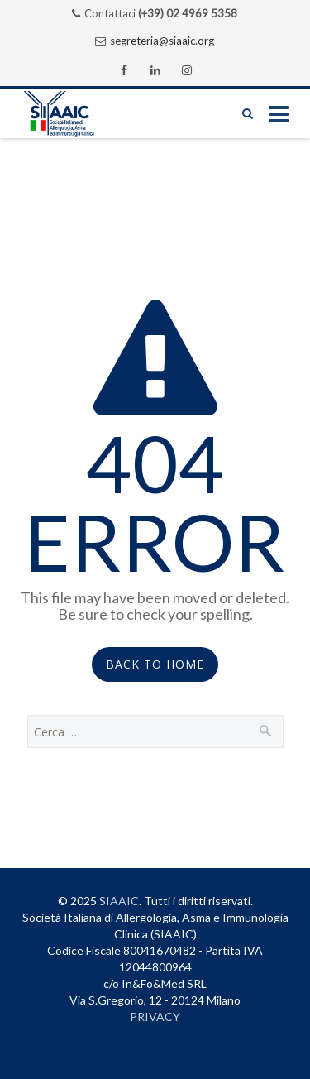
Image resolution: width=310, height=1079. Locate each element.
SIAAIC (119, 901)
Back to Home (155, 664)
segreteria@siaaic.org (162, 40)
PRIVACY (155, 1016)
